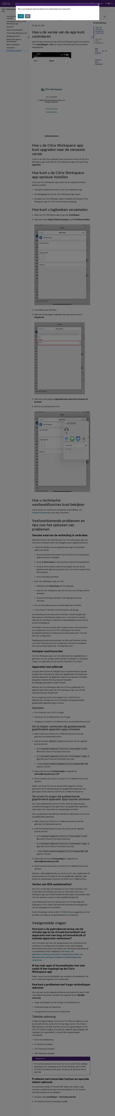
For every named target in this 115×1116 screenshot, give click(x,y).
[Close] (98, 4)
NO (27, 16)
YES (20, 16)
